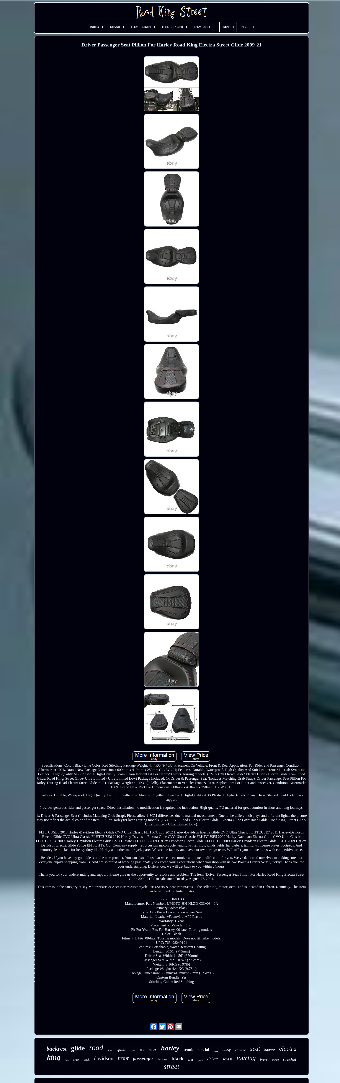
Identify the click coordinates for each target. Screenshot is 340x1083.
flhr (142, 1050)
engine (275, 1059)
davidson (103, 1058)
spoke (121, 1049)
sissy (226, 1049)
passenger (143, 1058)
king (53, 1057)
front (123, 1058)
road (96, 1047)
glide (78, 1048)
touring (246, 1057)
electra (288, 1048)
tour (190, 1059)
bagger (269, 1050)
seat (255, 1048)
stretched (289, 1059)
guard (200, 1060)
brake (264, 1059)
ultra (110, 1050)
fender (162, 1059)
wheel (227, 1059)
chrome (240, 1050)
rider (216, 1051)
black (178, 1058)
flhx (67, 1060)
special (203, 1050)
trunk (188, 1049)
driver (212, 1058)
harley (170, 1048)
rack (133, 1050)
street (171, 1066)
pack (86, 1059)
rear (153, 1049)
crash (76, 1059)
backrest (56, 1048)
